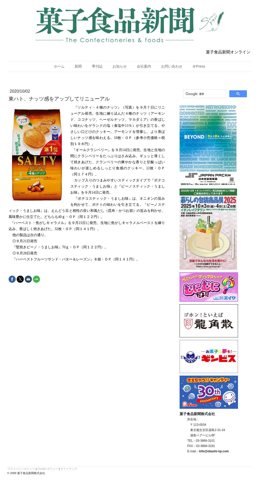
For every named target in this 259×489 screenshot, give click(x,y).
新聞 (78, 66)
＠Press (198, 66)
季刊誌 (97, 66)
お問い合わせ (171, 66)
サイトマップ (68, 468)
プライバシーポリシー (21, 468)
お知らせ (120, 66)
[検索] (204, 94)
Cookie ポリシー (47, 468)
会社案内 (144, 66)
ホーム (59, 66)
